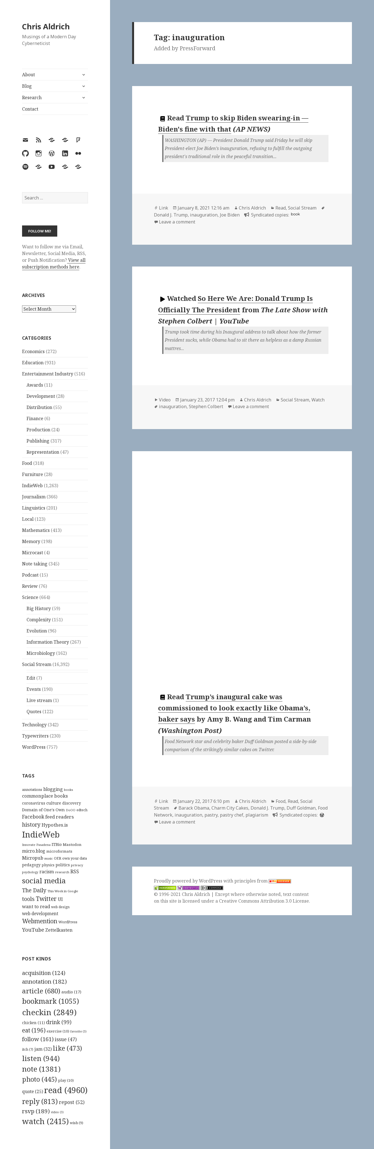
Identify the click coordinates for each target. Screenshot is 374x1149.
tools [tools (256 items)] (28, 899)
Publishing (38, 441)
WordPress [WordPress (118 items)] (67, 921)
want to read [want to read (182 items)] (36, 906)
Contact (30, 109)
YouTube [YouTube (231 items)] (33, 929)
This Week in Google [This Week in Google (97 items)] (62, 891)
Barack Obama (193, 808)
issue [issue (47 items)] (66, 1039)
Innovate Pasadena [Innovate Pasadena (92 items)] (36, 845)
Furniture (32, 474)
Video (165, 400)
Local (28, 519)
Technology (34, 725)
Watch (318, 400)
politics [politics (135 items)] (63, 864)
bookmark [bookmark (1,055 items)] (50, 1001)
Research (32, 97)
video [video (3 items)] (57, 1112)
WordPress (34, 747)
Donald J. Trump (171, 215)
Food (27, 463)
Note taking (34, 564)
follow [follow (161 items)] (38, 1039)
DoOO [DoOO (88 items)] (70, 810)
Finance (35, 418)
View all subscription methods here (53, 263)
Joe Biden (230, 215)
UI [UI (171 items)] (60, 899)
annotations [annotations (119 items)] (32, 789)
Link (163, 208)
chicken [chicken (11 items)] (33, 1022)
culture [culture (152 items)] (53, 803)
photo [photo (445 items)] (39, 1079)
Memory (31, 541)
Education (33, 363)
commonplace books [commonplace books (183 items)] (45, 796)
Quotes (34, 711)
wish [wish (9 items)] (76, 1122)
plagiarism (257, 815)
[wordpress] (321, 815)
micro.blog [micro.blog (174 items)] (33, 851)
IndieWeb (32, 485)
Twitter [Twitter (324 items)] (46, 899)
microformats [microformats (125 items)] (59, 851)
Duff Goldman (301, 808)
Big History (39, 608)
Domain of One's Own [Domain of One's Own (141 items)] (43, 809)
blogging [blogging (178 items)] (53, 789)
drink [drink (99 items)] (59, 1022)
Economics (33, 351)
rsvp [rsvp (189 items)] (36, 1111)
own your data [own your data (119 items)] (74, 858)
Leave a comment (177, 222)
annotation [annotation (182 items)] (44, 981)
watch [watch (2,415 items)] (45, 1121)
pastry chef (231, 815)
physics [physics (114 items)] (48, 864)
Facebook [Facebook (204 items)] (33, 816)
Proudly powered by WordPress (188, 881)
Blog (27, 86)
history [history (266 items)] (31, 824)
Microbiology (41, 653)
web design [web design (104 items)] (60, 907)
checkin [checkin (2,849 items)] (49, 1012)
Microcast (32, 552)
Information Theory (48, 642)
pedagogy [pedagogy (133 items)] (31, 864)
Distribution (39, 407)
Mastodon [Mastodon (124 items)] (72, 844)
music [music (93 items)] (48, 858)
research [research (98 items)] (62, 872)
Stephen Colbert (206, 406)
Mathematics (36, 530)
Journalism (34, 497)
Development (41, 396)
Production (38, 430)
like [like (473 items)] (67, 1048)
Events (34, 689)
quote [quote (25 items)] (32, 1091)
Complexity (39, 620)
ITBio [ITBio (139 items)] (57, 844)
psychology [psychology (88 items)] (30, 872)
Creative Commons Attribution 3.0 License (264, 901)
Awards (35, 385)
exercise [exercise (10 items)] (58, 1031)
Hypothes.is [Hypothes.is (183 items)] (55, 825)
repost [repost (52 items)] (72, 1102)
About (28, 75)
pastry (211, 815)
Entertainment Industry (47, 374)
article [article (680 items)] (41, 990)
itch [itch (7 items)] (27, 1049)
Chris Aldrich (46, 26)
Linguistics (33, 508)
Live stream (39, 700)
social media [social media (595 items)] (44, 881)
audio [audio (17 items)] (71, 992)
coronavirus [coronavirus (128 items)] (33, 803)
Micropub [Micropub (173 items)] (32, 858)
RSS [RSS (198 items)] (74, 871)
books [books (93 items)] (68, 790)
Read (280, 208)
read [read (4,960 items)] (66, 1090)
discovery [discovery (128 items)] (71, 803)
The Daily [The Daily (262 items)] (34, 890)
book (295, 214)
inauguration (204, 215)
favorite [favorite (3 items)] (78, 1031)
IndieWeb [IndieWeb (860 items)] (41, 834)
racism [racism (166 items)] (46, 872)
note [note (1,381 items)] (41, 1069)
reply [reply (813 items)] (40, 1101)
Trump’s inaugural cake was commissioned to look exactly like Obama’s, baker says (234, 708)
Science (30, 597)
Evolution (37, 631)
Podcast (30, 575)
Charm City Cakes (229, 808)
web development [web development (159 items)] (40, 914)
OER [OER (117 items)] (57, 858)
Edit (31, 678)
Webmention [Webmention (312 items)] (39, 921)
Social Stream (36, 664)
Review (30, 586)
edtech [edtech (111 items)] (82, 810)
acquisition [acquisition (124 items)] (43, 973)
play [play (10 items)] (66, 1080)
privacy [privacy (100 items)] (77, 865)
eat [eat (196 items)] (34, 1030)
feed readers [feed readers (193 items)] (59, 816)
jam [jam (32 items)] (43, 1049)
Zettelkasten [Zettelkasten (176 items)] (59, 930)
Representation (43, 452)
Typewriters (35, 736)
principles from (262, 881)
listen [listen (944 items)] (41, 1058)
